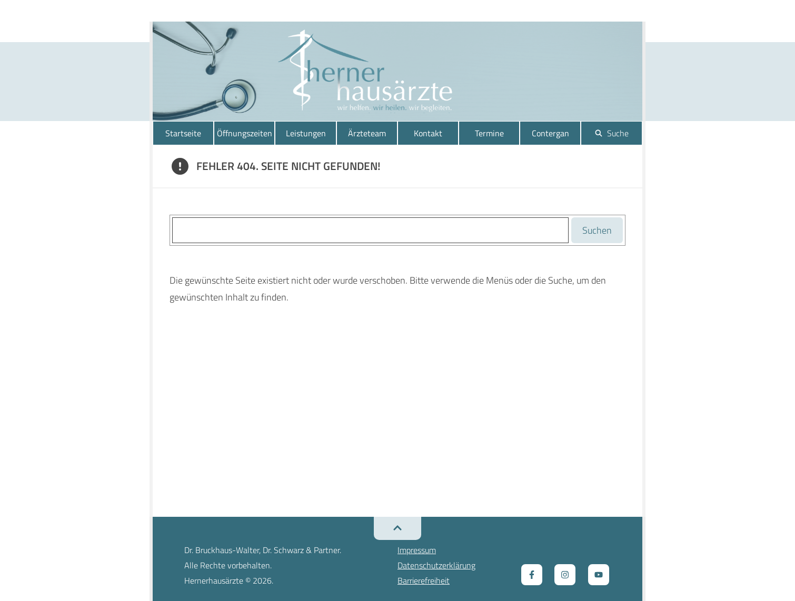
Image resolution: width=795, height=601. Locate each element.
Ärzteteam (367, 133)
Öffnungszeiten (244, 133)
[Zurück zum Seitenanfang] (397, 528)
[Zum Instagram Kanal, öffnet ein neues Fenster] (565, 574)
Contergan (550, 133)
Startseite (183, 133)
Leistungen (306, 133)
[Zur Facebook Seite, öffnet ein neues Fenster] (531, 574)
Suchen (597, 230)
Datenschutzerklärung (436, 565)
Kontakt (428, 133)
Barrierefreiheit (424, 580)
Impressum (417, 550)
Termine (489, 133)
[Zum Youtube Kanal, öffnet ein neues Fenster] (598, 574)
